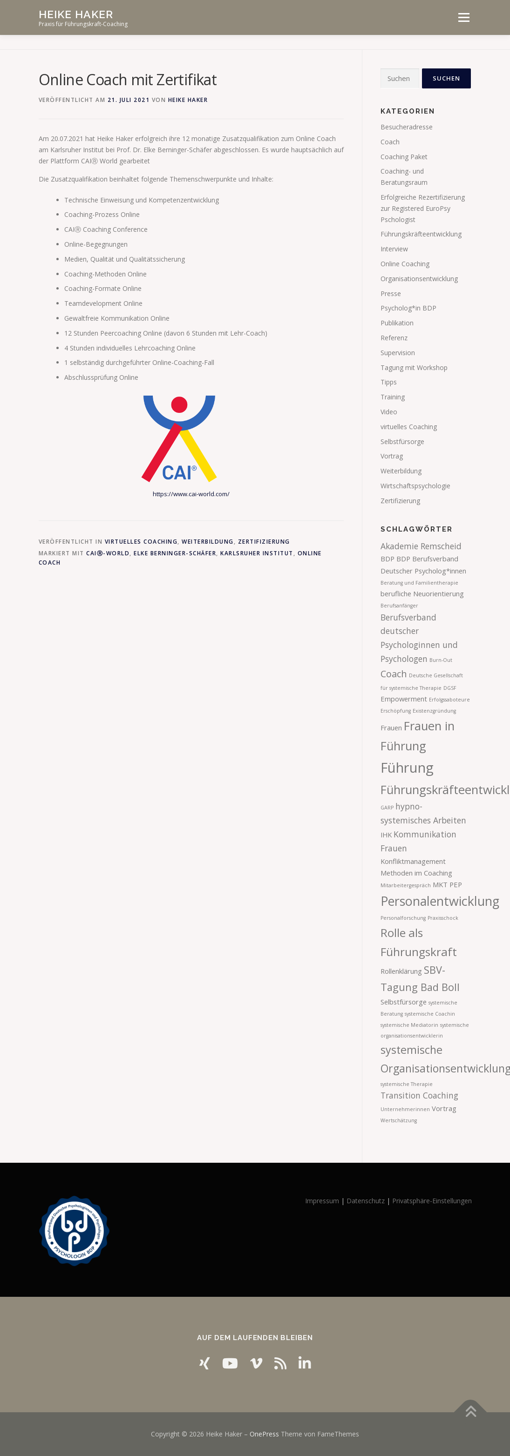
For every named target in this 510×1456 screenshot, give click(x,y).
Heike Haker (76, 14)
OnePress (264, 1433)
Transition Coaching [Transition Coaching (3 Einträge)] (419, 1095)
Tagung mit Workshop (414, 367)
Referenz (394, 337)
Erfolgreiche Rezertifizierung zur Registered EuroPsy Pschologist (423, 208)
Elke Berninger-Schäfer (175, 553)
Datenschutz (366, 1200)
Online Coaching (405, 263)
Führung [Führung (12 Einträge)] (407, 767)
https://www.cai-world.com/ (191, 494)
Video (389, 411)
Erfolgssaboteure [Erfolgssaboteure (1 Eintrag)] (449, 699)
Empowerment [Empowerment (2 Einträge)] (404, 698)
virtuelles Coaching (141, 542)
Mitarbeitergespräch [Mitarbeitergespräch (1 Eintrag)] (406, 885)
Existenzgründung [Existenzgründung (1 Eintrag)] (434, 711)
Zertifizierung (264, 542)
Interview (394, 248)
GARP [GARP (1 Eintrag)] (387, 807)
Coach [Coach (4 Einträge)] (394, 673)
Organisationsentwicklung (419, 278)
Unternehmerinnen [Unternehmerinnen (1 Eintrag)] (405, 1109)
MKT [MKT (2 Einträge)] (440, 884)
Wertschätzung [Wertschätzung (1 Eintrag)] (399, 1120)
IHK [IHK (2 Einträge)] (386, 834)
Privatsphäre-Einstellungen (432, 1200)
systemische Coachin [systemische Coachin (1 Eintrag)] (430, 1014)
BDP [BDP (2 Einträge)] (387, 558)
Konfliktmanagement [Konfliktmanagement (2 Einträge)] (413, 861)
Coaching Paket (404, 156)
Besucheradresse (407, 126)
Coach (390, 141)
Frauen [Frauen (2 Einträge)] (391, 727)
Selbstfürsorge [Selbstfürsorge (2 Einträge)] (404, 1001)
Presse (391, 293)
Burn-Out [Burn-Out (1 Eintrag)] (440, 660)
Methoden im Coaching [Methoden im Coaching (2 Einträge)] (416, 872)
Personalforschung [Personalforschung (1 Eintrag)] (403, 918)
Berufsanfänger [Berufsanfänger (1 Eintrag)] (399, 605)
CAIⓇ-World (107, 553)
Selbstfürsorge (402, 441)
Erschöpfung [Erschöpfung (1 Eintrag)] (396, 711)
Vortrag (392, 456)
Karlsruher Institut (256, 553)
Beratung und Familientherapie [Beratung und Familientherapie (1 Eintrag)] (419, 583)
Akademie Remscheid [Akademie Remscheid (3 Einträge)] (421, 546)
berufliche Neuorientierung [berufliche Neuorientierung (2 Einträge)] (422, 593)
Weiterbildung (208, 542)
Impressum (322, 1200)
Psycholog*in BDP (408, 307)
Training (393, 396)
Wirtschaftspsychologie (415, 485)
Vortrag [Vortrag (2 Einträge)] (444, 1108)
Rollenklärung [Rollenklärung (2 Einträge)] (401, 971)
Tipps (389, 381)
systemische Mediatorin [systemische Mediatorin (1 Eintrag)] (409, 1025)
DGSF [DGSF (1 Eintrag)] (449, 688)
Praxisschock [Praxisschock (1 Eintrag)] (443, 918)
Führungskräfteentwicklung (421, 233)
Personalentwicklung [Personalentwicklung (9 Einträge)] (440, 901)
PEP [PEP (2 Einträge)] (455, 884)
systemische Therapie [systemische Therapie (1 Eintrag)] (407, 1084)
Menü (464, 17)
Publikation (397, 322)
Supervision (398, 352)
